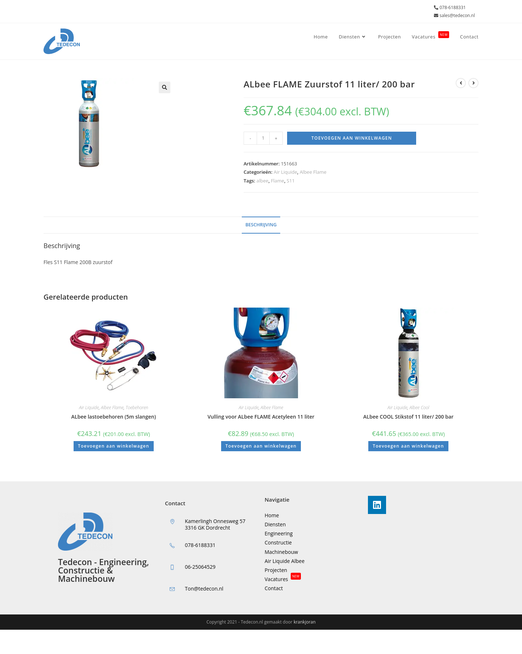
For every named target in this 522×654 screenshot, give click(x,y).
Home (272, 515)
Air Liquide (285, 172)
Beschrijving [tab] (261, 225)
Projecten (276, 570)
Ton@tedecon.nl (204, 588)
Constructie (278, 542)
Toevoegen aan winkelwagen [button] (113, 446)
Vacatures (283, 579)
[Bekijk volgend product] (473, 83)
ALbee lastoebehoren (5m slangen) (113, 416)
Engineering (279, 533)
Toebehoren (137, 407)
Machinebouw (281, 551)
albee (262, 180)
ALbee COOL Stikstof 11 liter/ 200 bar (408, 416)
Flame (277, 180)
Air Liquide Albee (284, 561)
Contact (274, 588)
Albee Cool (419, 407)
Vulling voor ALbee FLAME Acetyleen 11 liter (261, 416)
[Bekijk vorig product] (461, 83)
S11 (291, 180)
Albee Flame (313, 172)
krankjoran (305, 622)
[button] (164, 87)
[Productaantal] (263, 138)
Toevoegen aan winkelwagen (351, 138)
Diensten (275, 524)
